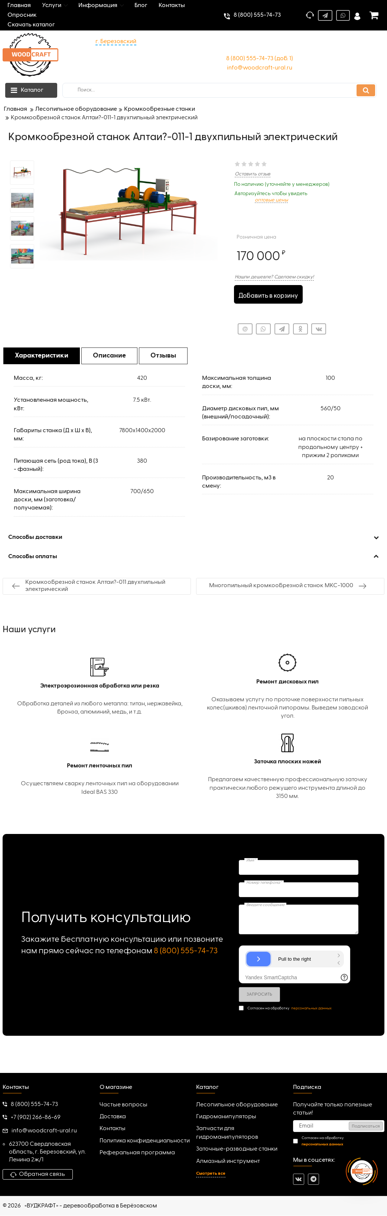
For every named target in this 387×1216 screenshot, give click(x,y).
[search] (219, 90)
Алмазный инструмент (228, 1162)
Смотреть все (210, 1174)
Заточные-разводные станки (236, 1149)
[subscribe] (339, 1127)
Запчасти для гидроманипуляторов (227, 1133)
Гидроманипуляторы (226, 1117)
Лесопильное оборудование (237, 1105)
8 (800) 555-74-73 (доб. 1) (259, 59)
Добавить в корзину (268, 294)
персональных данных (311, 1008)
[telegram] (313, 1179)
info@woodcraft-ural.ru (259, 68)
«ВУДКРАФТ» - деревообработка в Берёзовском (91, 1206)
